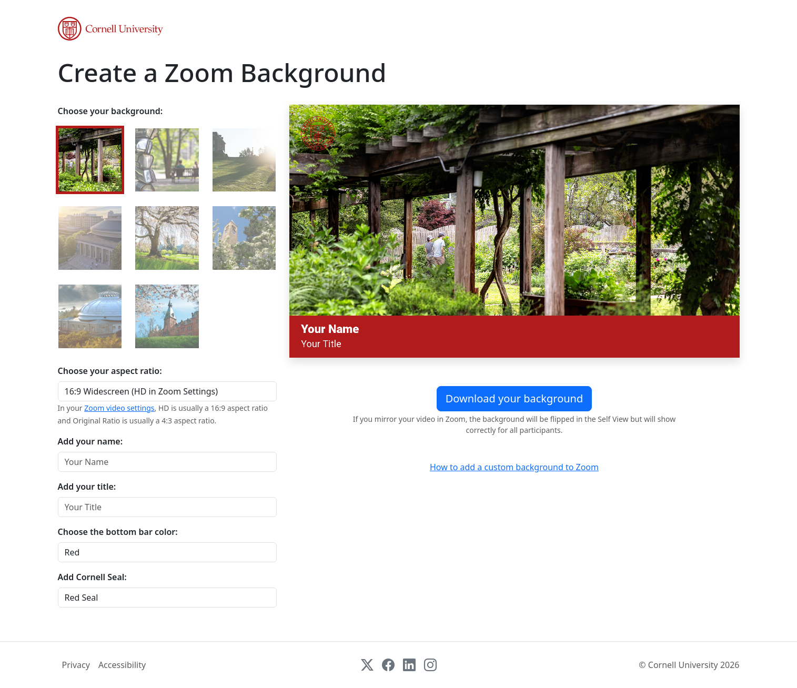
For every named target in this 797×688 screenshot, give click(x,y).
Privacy (76, 665)
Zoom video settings (119, 408)
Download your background (514, 398)
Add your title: (87, 486)
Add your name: (90, 441)
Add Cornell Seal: (92, 577)
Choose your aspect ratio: (110, 371)
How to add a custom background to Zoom (514, 467)
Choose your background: (110, 111)
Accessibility (122, 665)
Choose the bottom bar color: (118, 532)
